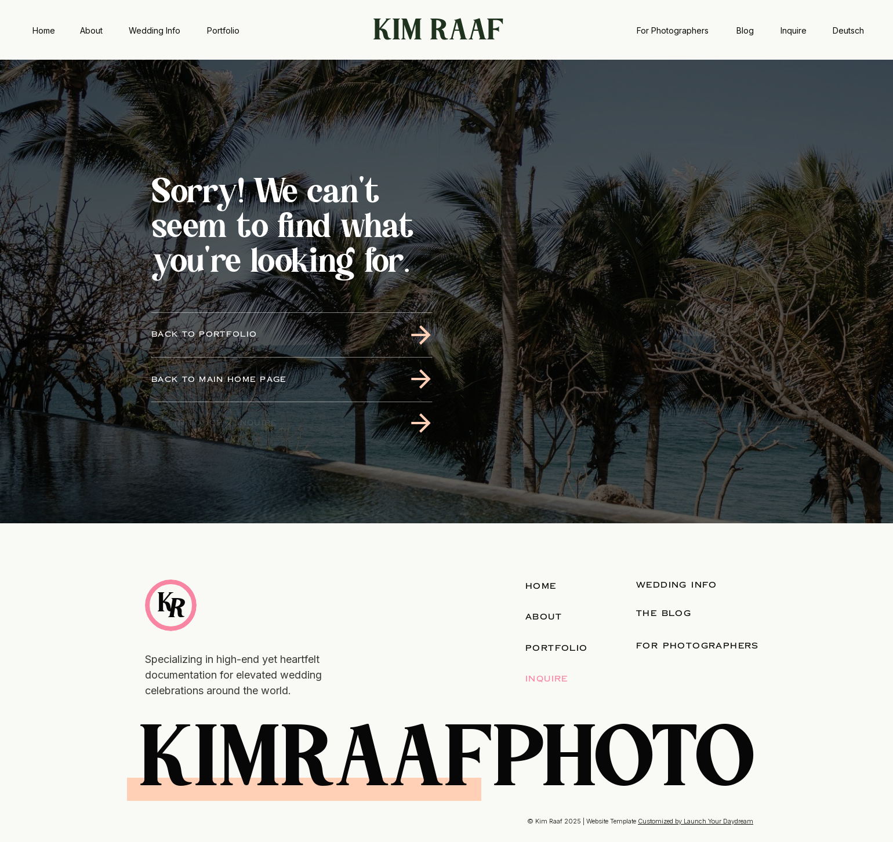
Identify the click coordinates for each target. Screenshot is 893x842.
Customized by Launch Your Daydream (695, 821)
